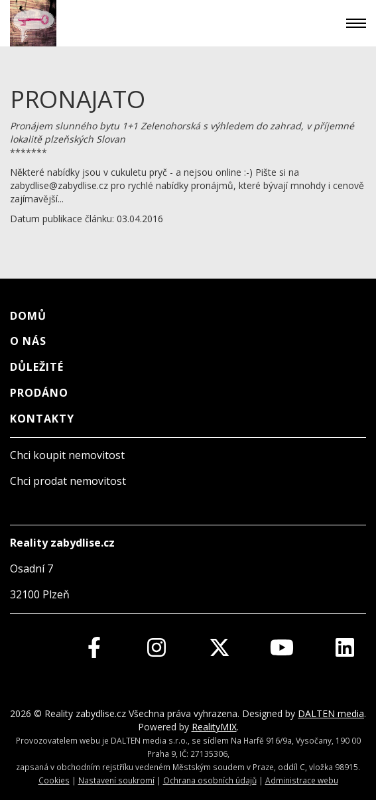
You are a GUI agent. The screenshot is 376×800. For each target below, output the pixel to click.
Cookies (54, 780)
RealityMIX (214, 726)
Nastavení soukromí (116, 780)
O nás (28, 341)
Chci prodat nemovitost (68, 481)
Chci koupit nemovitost (67, 455)
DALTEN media (331, 713)
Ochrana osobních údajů (210, 780)
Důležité (37, 367)
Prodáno (39, 392)
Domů (28, 315)
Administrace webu (301, 780)
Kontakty (42, 418)
